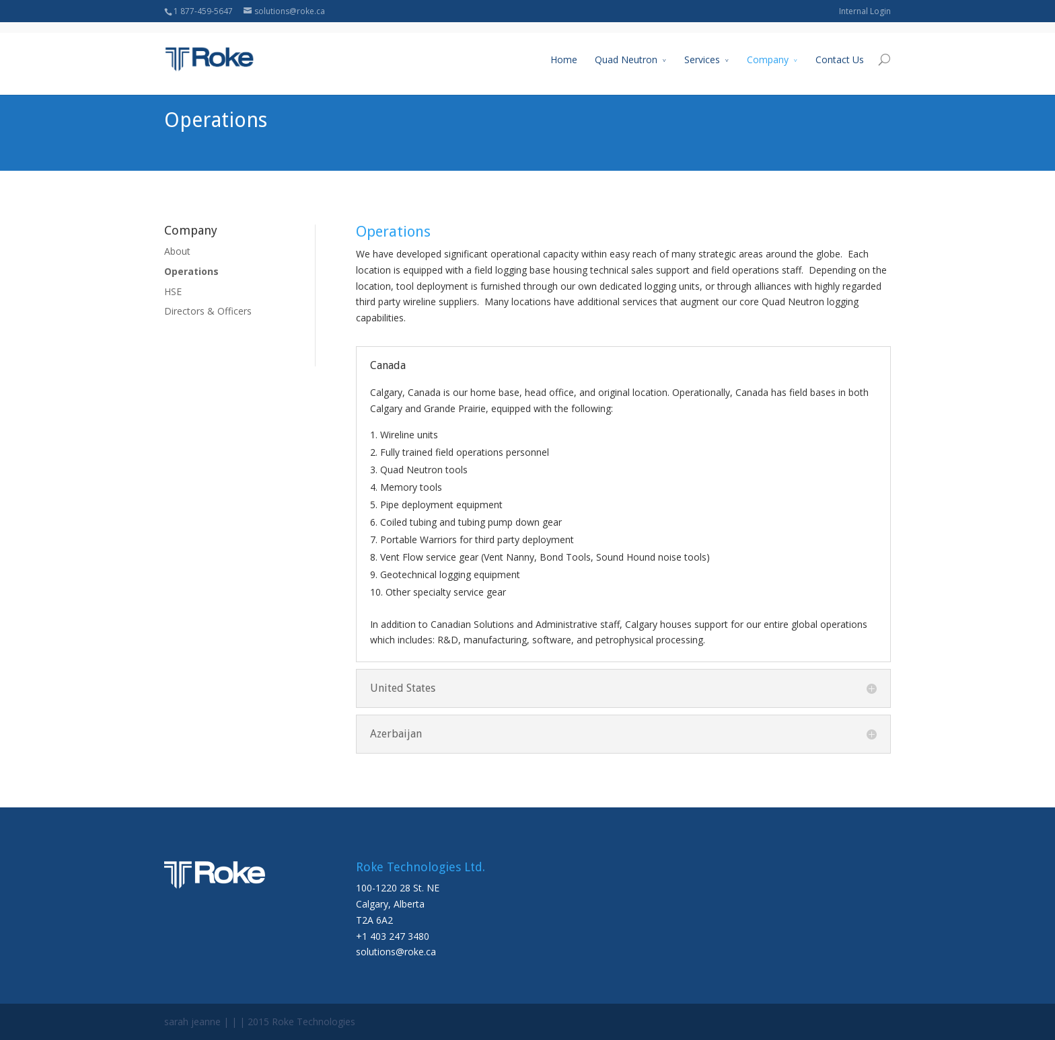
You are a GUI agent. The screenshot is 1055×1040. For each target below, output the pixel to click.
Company (768, 49)
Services (702, 49)
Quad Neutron (626, 49)
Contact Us (839, 49)
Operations (191, 271)
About (177, 251)
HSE (173, 291)
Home (563, 49)
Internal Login (865, 11)
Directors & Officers (208, 311)
